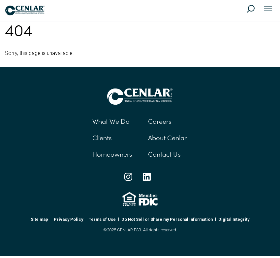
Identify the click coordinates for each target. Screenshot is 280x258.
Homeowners (112, 154)
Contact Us (164, 154)
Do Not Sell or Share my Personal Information (167, 219)
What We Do (111, 121)
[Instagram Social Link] (128, 176)
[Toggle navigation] (268, 9)
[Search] (253, 11)
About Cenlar (167, 138)
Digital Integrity (233, 219)
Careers (159, 121)
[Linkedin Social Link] (146, 176)
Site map (39, 219)
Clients (102, 138)
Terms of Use (102, 219)
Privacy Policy (68, 219)
